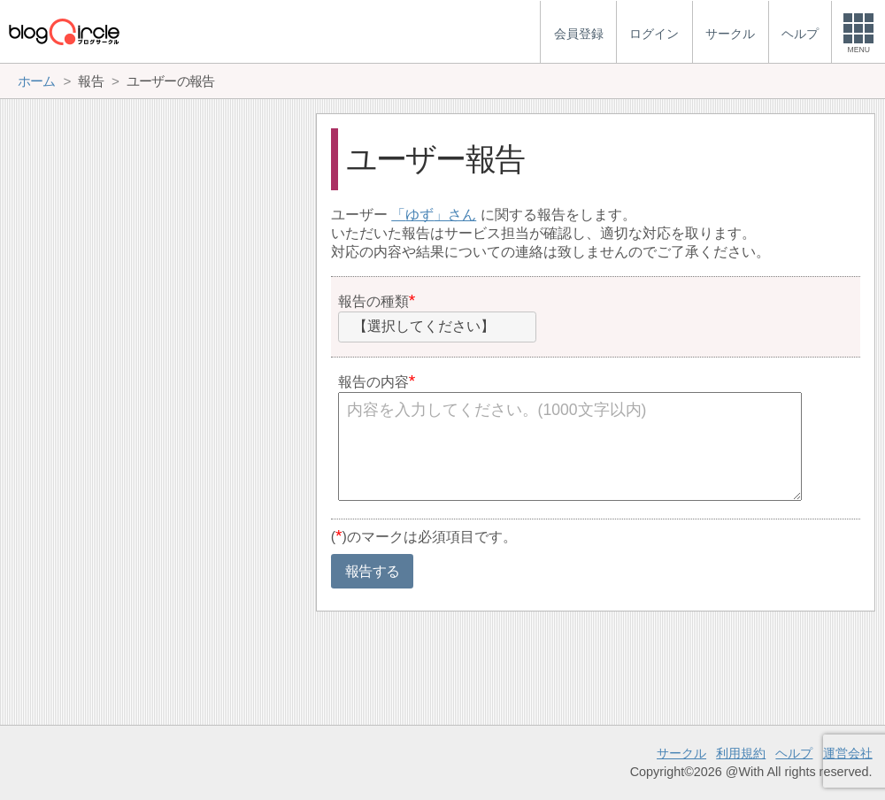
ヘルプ (793, 753)
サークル (681, 753)
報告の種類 (373, 301)
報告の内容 (373, 381)
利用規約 (741, 753)
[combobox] (437, 327)
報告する (372, 571)
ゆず (419, 214)
